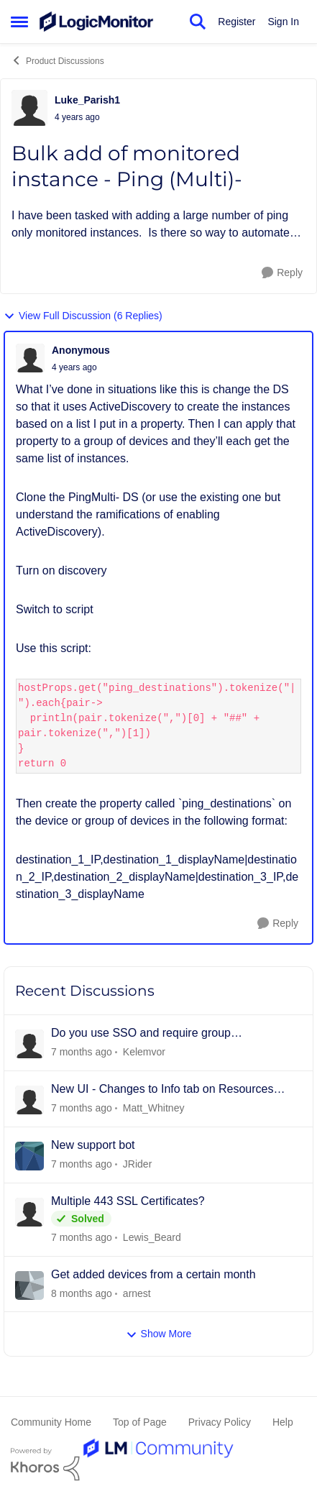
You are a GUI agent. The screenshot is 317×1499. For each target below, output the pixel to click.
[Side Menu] (19, 21)
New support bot (93, 1145)
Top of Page (140, 1422)
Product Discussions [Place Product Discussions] (57, 60)
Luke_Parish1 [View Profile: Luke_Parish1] (87, 100)
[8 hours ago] (81, 1052)
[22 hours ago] (81, 1108)
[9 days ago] (81, 1293)
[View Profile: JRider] (29, 1156)
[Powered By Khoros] (158, 1464)
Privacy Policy (219, 1422)
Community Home (51, 1422)
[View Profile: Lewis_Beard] (29, 1212)
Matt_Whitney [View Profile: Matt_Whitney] (154, 1108)
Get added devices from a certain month (153, 1274)
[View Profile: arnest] (29, 1285)
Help (282, 1422)
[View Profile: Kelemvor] (29, 1044)
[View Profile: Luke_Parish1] (29, 108)
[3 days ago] (81, 1164)
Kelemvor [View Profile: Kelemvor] (144, 1052)
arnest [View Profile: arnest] (137, 1292)
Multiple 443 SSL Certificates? (128, 1201)
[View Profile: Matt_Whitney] (29, 1100)
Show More (159, 1334)
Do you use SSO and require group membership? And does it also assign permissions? (146, 1034)
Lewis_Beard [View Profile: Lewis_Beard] (152, 1237)
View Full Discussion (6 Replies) (83, 316)
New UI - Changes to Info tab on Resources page (162, 1090)
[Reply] (282, 273)
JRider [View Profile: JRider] (137, 1164)
